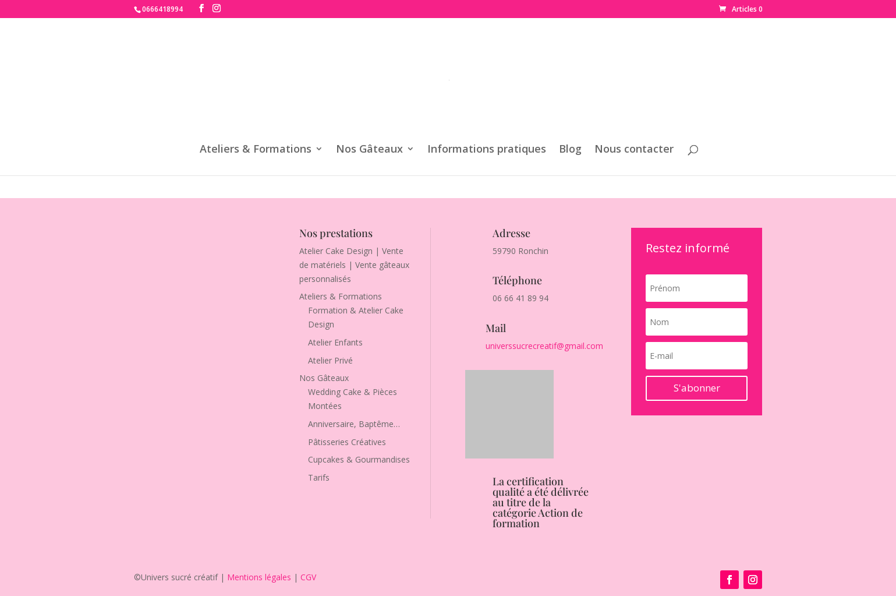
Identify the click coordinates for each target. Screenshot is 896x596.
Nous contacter (634, 150)
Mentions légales (259, 577)
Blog (570, 150)
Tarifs (319, 477)
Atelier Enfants (335, 342)
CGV (308, 577)
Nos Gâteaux (369, 150)
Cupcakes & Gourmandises (359, 459)
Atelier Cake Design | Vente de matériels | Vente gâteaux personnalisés (354, 264)
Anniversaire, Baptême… (354, 423)
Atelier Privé (330, 360)
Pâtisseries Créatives (347, 441)
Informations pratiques (486, 150)
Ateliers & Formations (255, 150)
